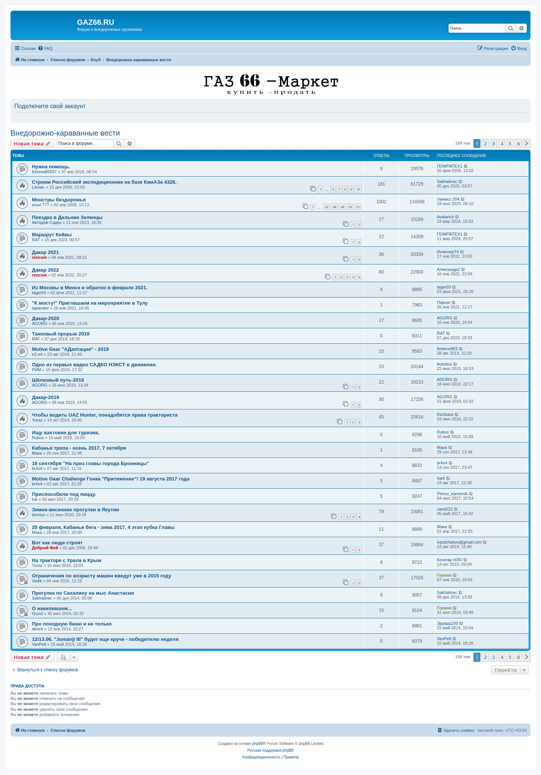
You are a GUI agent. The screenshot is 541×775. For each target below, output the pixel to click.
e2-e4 (37, 354)
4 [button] (501, 143)
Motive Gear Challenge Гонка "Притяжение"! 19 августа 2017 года (111, 479)
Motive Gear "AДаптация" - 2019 (70, 349)
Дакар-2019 (45, 397)
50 (350, 206)
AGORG (39, 323)
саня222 (445, 509)
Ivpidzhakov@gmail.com (459, 542)
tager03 (39, 292)
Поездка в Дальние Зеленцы (67, 217)
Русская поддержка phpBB (270, 750)
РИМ (36, 369)
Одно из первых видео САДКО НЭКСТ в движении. (94, 364)
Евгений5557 (44, 171)
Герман (444, 575)
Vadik (37, 581)
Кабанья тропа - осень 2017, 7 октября (79, 448)
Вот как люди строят (57, 542)
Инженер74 (448, 251)
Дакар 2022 (45, 270)
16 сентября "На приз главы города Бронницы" (90, 463)
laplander (40, 308)
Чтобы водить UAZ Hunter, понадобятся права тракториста (105, 415)
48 (334, 206)
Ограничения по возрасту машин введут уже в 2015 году (101, 576)
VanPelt (39, 644)
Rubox (38, 437)
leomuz (38, 514)
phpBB (257, 744)
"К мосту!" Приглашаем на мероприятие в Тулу (90, 303)
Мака (37, 453)
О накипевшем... (52, 608)
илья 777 (40, 204)
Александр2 (448, 269)
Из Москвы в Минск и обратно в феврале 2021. (90, 287)
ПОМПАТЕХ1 (449, 166)
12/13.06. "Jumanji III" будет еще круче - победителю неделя (105, 639)
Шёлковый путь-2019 (58, 380)
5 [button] (510, 143)
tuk (35, 499)
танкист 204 (448, 199)
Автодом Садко (47, 222)
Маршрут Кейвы (52, 234)
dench (37, 629)
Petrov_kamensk (452, 493)
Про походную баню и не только (72, 624)
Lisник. (38, 187)
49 (342, 206)
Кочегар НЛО (449, 559)
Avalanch (445, 217)
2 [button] (485, 143)
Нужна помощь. (51, 166)
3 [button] (493, 143)
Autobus (444, 364)
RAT (36, 239)
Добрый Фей (45, 547)
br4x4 (37, 468)
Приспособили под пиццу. (64, 494)
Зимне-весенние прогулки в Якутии (75, 509)
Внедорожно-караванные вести (65, 133)
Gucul (37, 613)
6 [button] (518, 143)
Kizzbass (445, 414)
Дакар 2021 (45, 252)
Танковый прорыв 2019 (60, 334)
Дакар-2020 (45, 318)
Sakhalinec (447, 181)
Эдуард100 (447, 623)
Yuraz (37, 420)
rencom (39, 257)
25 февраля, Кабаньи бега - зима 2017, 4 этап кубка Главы (103, 527)
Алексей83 (447, 348)
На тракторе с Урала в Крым (66, 560)
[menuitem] (45, 48)
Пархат (443, 302)
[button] (526, 143)
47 (326, 206)
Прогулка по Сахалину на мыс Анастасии (83, 593)
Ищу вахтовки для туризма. (66, 432)
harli (441, 478)
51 (358, 206)
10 (358, 189)
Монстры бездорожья (59, 199)
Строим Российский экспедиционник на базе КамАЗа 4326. (104, 182)
